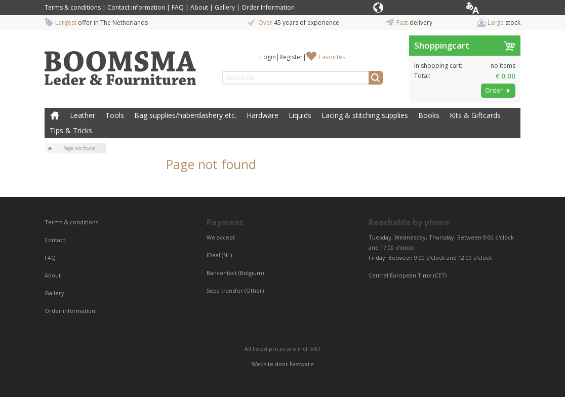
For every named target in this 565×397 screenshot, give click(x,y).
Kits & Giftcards (475, 115)
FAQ (178, 7)
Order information (70, 310)
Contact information (136, 7)
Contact (56, 240)
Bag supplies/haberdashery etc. (185, 115)
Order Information (268, 7)
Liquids (300, 115)
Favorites (332, 57)
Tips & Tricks (71, 130)
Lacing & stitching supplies (364, 115)
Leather (82, 115)
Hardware (262, 115)
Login (268, 57)
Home (55, 115)
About (199, 7)
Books (428, 115)
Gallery (225, 7)
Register (291, 57)
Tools (114, 115)
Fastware (302, 364)
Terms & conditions (73, 7)
